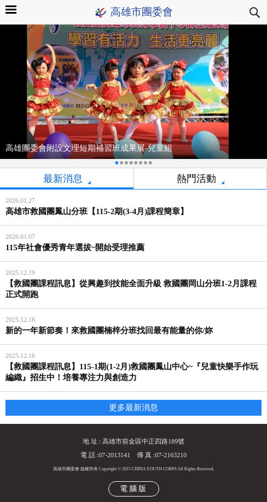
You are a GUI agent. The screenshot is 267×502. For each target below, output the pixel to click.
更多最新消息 (133, 407)
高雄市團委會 (142, 11)
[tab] (67, 179)
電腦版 (134, 489)
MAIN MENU (10, 9)
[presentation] (67, 179)
